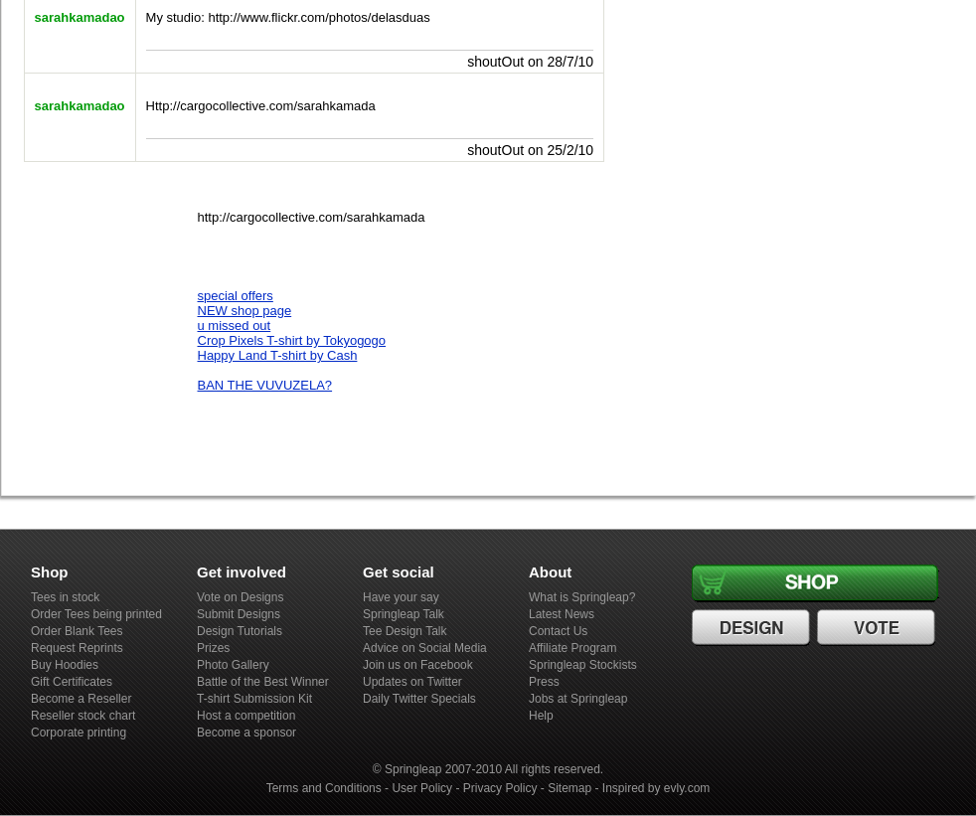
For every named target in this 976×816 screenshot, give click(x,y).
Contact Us (558, 631)
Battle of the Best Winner (263, 682)
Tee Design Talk (405, 631)
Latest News (561, 614)
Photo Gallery (233, 665)
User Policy (422, 788)
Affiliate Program (572, 648)
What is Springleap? (582, 597)
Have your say (401, 597)
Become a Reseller (81, 699)
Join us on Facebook (418, 665)
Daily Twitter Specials (419, 699)
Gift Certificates (71, 682)
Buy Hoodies (64, 665)
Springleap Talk (403, 614)
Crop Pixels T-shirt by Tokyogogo (292, 340)
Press (544, 682)
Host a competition (246, 716)
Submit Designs (238, 614)
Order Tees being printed (96, 614)
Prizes (213, 648)
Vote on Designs (240, 597)
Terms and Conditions (324, 788)
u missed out (234, 325)
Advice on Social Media (425, 648)
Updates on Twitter (412, 682)
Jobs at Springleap (578, 699)
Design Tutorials (239, 631)
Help (541, 716)
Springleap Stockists (583, 665)
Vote (878, 628)
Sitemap (569, 788)
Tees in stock (65, 597)
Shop (818, 583)
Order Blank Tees (77, 631)
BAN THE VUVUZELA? (265, 385)
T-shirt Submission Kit (254, 699)
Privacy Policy (500, 788)
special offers (235, 295)
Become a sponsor (246, 732)
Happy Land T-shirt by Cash (278, 355)
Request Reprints (77, 648)
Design (753, 628)
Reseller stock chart (83, 716)
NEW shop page (245, 310)
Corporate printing (78, 732)
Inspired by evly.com (656, 788)
